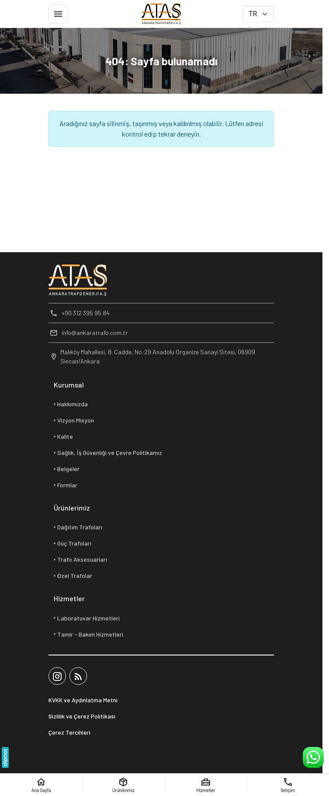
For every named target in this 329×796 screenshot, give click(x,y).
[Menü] (58, 14)
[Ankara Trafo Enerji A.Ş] (161, 14)
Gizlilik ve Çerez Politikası (81, 716)
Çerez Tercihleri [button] (69, 732)
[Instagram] (57, 676)
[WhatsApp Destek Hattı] (313, 757)
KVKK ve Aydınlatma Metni (83, 700)
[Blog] (78, 676)
